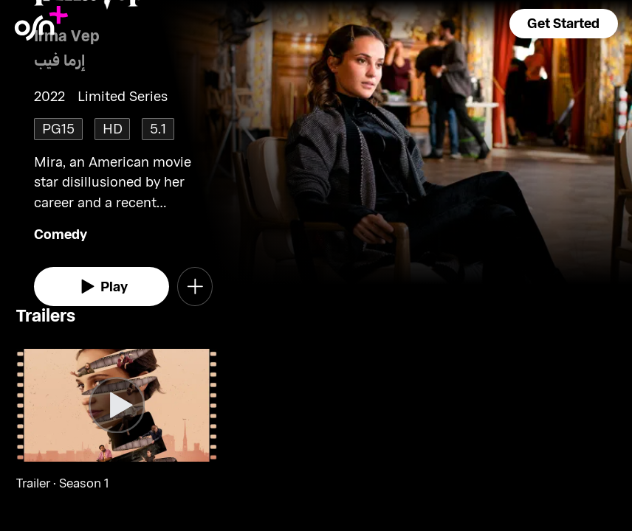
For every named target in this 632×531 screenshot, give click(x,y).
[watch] (101, 287)
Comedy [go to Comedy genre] (60, 233)
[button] (563, 23)
